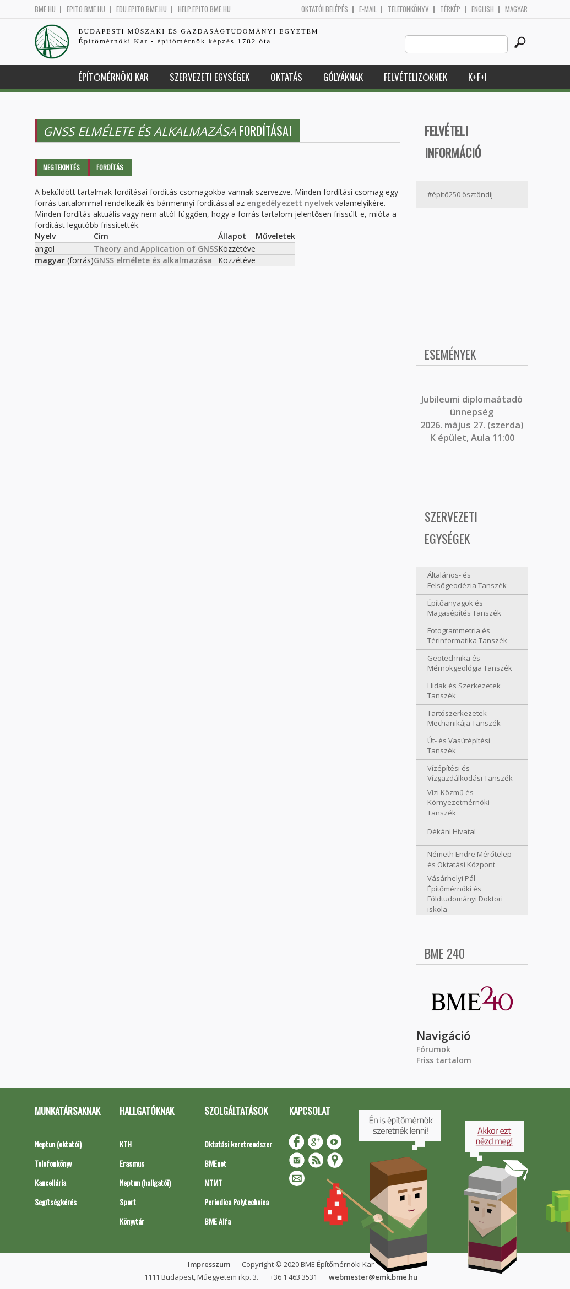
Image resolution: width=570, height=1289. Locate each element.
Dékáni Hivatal (451, 831)
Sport (128, 1202)
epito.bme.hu (86, 9)
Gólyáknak (343, 77)
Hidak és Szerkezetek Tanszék (464, 691)
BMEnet (215, 1163)
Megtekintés (61, 167)
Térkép (450, 9)
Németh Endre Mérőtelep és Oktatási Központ (469, 859)
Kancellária (50, 1182)
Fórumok (433, 1049)
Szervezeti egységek (209, 77)
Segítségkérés (56, 1202)
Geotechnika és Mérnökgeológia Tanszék (469, 663)
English (482, 9)
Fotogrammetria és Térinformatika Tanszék (467, 636)
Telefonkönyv (408, 9)
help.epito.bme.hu (204, 9)
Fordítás (109, 167)
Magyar (516, 9)
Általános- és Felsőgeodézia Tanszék (467, 580)
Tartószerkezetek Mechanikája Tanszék (464, 718)
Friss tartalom (443, 1060)
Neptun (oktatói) (58, 1144)
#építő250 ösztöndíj (460, 194)
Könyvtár (132, 1221)
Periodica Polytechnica (236, 1202)
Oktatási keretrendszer (238, 1144)
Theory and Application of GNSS (156, 248)
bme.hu (45, 9)
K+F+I (477, 77)
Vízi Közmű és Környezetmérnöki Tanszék (458, 802)
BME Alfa (217, 1221)
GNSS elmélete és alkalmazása (153, 260)
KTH (126, 1144)
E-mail (368, 9)
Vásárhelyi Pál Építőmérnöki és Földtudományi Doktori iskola (465, 893)
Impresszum (209, 1264)
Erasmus (132, 1163)
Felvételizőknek (415, 77)
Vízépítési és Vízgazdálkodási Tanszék (470, 773)
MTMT (213, 1182)
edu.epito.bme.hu (141, 9)
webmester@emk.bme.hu (373, 1277)
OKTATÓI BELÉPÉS (324, 9)
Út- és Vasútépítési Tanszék (458, 746)
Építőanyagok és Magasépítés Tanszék (464, 608)
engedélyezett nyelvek (290, 203)
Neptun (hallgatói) (145, 1182)
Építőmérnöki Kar (113, 77)
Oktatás (286, 77)
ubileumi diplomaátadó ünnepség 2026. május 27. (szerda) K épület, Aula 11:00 (472, 418)
